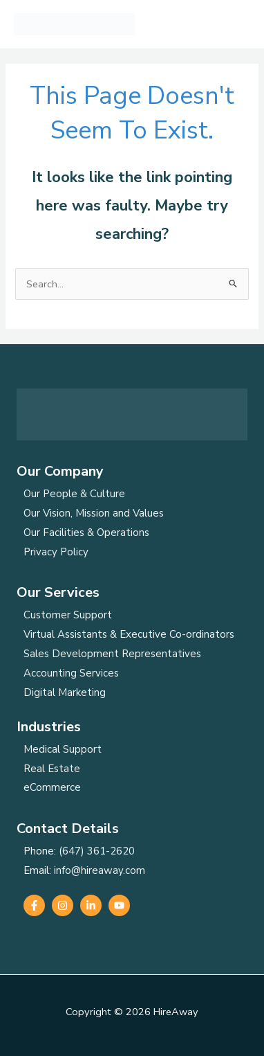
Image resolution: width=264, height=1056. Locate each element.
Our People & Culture (74, 494)
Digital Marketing (64, 692)
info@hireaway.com (99, 870)
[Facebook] (34, 905)
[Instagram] (62, 905)
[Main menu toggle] (235, 24)
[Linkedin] (91, 905)
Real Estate (51, 769)
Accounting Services (71, 673)
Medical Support (62, 749)
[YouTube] (119, 905)
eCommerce (52, 787)
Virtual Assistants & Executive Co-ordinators (128, 634)
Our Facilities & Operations (86, 532)
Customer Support (67, 615)
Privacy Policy (55, 552)
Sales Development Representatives (112, 654)
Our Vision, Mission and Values (93, 513)
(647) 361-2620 (97, 851)
